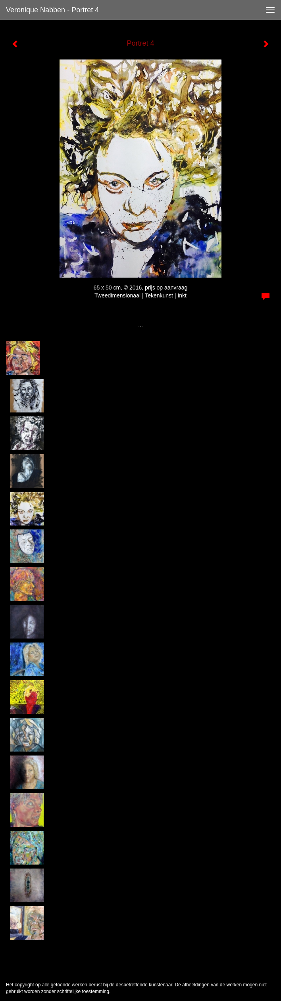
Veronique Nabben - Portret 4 (52, 10)
